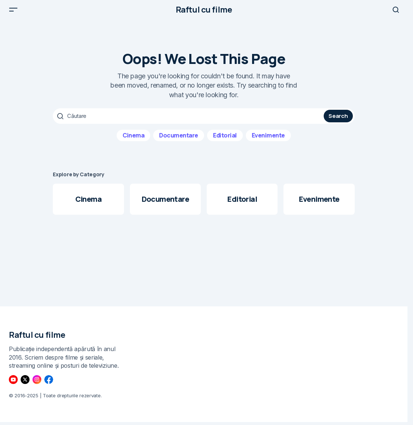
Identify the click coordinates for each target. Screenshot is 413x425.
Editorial (225, 141)
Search (338, 122)
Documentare (178, 141)
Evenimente (268, 141)
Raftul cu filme (204, 12)
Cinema (133, 141)
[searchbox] (189, 122)
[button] (13, 12)
